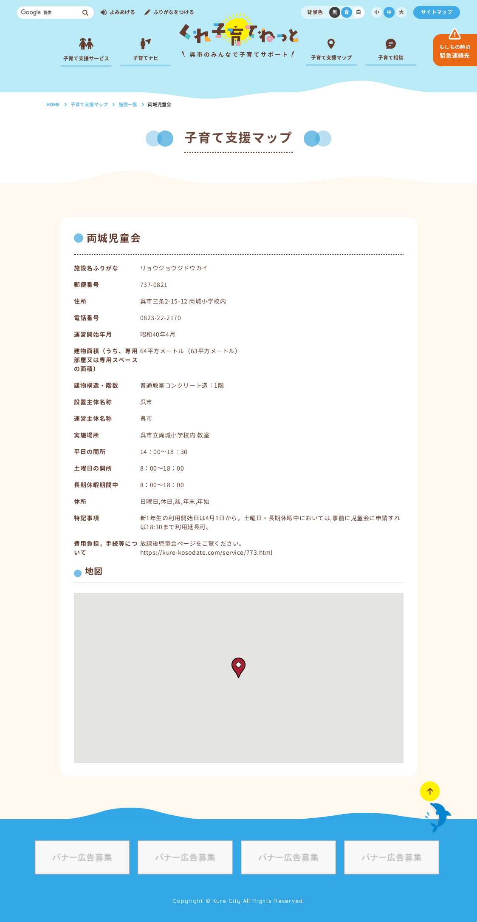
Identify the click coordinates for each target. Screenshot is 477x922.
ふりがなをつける (173, 12)
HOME (53, 104)
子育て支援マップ (89, 104)
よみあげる (122, 12)
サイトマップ (436, 12)
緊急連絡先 (455, 51)
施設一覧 (128, 104)
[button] (238, 668)
